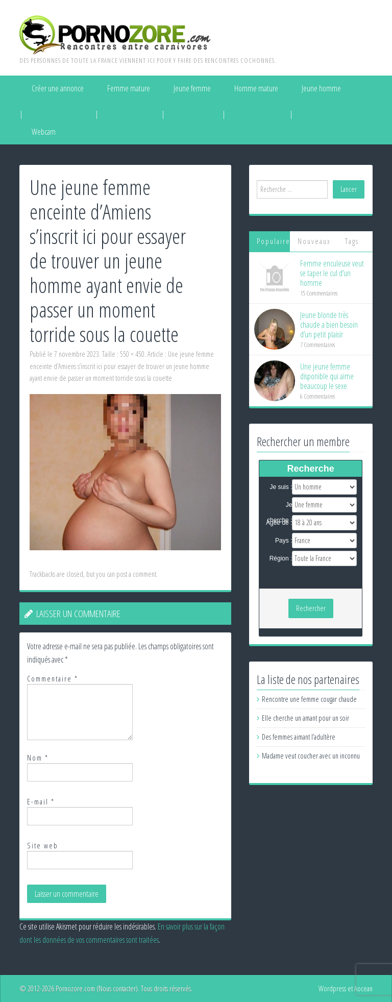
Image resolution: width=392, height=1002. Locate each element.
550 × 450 (132, 354)
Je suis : (281, 487)
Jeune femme (192, 88)
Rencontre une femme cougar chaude (309, 699)
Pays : (283, 540)
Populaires (273, 241)
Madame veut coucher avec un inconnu (311, 756)
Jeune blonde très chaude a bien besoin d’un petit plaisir (329, 324)
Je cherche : (279, 505)
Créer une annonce (58, 88)
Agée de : (279, 522)
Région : (281, 558)
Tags (352, 241)
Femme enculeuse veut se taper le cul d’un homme (332, 273)
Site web (42, 845)
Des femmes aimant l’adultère (298, 737)
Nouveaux (314, 241)
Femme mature (128, 88)
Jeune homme (321, 88)
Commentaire (52, 678)
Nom (37, 758)
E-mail (41, 802)
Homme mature (256, 88)
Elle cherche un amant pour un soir (305, 718)
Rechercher (311, 608)
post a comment (136, 574)
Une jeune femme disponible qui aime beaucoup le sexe (327, 376)
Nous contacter (117, 988)
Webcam (44, 131)
